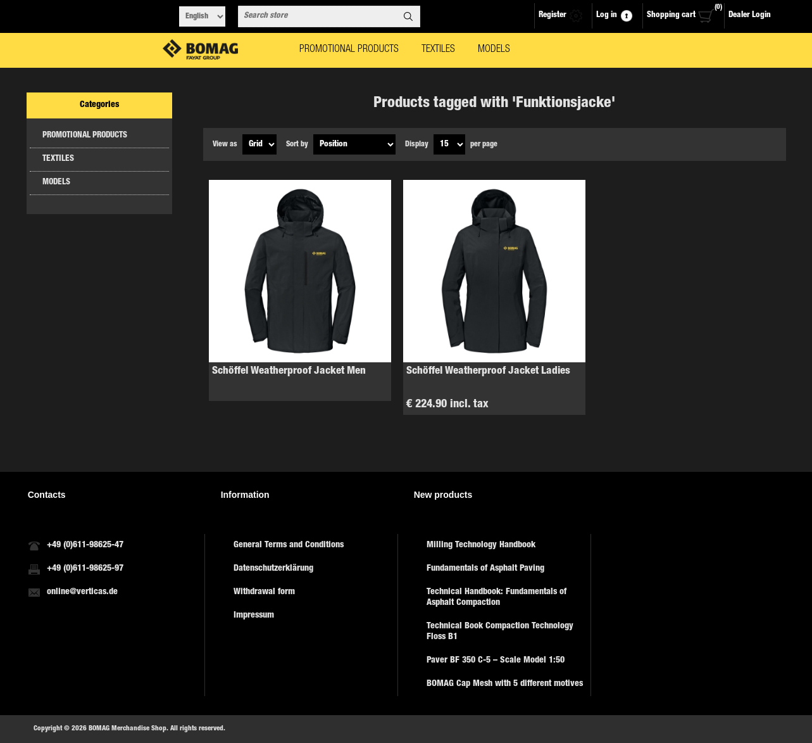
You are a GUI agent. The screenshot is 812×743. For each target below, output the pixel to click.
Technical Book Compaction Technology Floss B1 (500, 632)
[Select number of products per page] (449, 144)
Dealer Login (749, 15)
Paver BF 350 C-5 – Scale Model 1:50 (496, 660)
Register (552, 15)
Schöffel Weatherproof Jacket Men (289, 371)
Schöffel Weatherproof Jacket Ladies (488, 371)
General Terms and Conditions (289, 545)
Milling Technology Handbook (481, 545)
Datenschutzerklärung (273, 568)
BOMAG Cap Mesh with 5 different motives (505, 684)
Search (408, 16)
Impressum (254, 615)
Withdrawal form (264, 592)
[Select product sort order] (354, 144)
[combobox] (318, 16)
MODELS (56, 183)
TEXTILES (58, 159)
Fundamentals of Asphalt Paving (485, 568)
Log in (606, 15)
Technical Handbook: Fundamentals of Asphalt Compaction (496, 597)
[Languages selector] (202, 16)
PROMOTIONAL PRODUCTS (84, 136)
